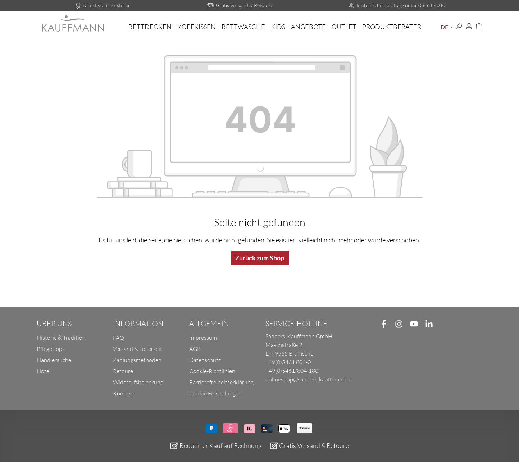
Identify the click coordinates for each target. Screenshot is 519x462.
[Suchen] (459, 27)
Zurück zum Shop (259, 258)
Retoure (123, 371)
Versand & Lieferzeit (137, 348)
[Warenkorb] (479, 27)
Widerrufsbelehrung (138, 382)
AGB (195, 348)
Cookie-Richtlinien (212, 371)
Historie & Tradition (61, 337)
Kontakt (123, 393)
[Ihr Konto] (469, 27)
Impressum (203, 337)
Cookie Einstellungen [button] (215, 393)
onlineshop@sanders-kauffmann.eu (309, 379)
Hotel (44, 371)
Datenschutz (205, 359)
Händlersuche (54, 359)
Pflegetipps (51, 348)
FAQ (118, 337)
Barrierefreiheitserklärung (221, 382)
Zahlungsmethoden (137, 359)
